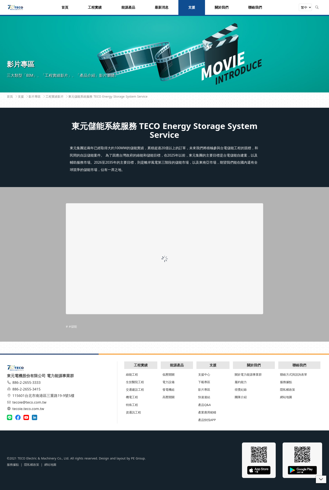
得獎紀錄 (241, 389)
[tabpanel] (164, 54)
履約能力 (241, 382)
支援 (213, 365)
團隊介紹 (241, 397)
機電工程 (132, 397)
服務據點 (286, 382)
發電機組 (168, 389)
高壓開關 (168, 397)
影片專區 (204, 389)
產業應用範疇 (207, 412)
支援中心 (204, 374)
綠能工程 (132, 374)
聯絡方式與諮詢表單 (293, 374)
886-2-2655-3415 (24, 389)
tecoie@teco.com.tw (27, 402)
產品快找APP (207, 420)
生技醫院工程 (135, 382)
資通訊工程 (133, 412)
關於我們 (254, 365)
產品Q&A (204, 405)
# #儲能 (71, 335)
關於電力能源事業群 (248, 374)
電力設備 (168, 382)
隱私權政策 (287, 389)
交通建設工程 (135, 389)
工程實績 (141, 365)
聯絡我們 (299, 365)
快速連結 (204, 397)
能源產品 (177, 365)
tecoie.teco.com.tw (26, 408)
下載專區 (204, 382)
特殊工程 (132, 405)
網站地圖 (286, 397)
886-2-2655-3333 (24, 382)
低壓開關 (168, 374)
